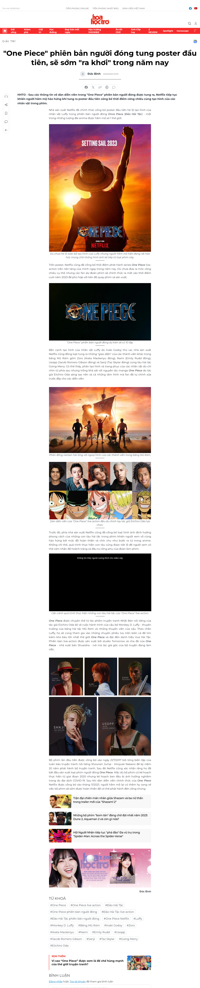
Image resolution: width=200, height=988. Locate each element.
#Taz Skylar (107, 939)
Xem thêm (195, 30)
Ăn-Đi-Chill (119, 31)
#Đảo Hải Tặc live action (118, 912)
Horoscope (183, 31)
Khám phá (27, 31)
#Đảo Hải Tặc (114, 905)
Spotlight (168, 31)
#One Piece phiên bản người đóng (73, 912)
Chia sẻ (6, 105)
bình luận (114, 87)
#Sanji (90, 939)
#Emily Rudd (101, 932)
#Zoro (131, 925)
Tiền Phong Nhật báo (105, 8)
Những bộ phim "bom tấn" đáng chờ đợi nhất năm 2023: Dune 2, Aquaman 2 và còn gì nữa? (110, 817)
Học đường (53, 31)
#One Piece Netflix (116, 918)
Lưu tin (6, 113)
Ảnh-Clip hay (136, 31)
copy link (100, 87)
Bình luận (6, 122)
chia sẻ (86, 87)
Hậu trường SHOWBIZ (94, 31)
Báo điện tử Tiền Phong (100, 19)
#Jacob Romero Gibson (66, 939)
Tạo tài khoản (78, 981)
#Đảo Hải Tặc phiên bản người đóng (74, 918)
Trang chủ (4, 30)
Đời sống (13, 31)
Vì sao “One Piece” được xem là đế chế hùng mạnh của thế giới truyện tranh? (88, 962)
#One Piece (58, 905)
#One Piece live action (86, 905)
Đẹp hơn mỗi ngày (72, 31)
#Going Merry (128, 939)
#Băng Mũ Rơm (89, 925)
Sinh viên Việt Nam (133, 8)
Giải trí (41, 31)
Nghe (6, 96)
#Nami (83, 932)
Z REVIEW (153, 31)
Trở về (6, 130)
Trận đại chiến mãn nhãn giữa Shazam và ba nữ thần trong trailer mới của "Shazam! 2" (108, 800)
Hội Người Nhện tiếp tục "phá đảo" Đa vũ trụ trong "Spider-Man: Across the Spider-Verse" (106, 834)
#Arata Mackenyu (62, 932)
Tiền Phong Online (77, 8)
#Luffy (138, 918)
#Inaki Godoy (113, 925)
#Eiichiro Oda (59, 945)
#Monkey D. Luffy (62, 925)
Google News (195, 41)
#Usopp (119, 932)
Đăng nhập (56, 981)
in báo (107, 87)
